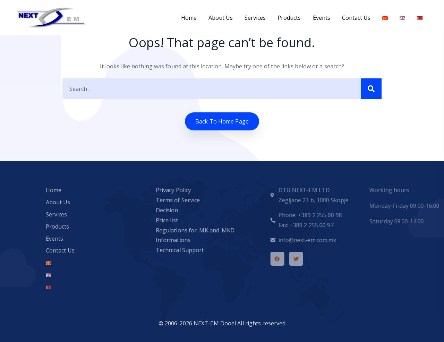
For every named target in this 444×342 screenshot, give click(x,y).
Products (289, 18)
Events (321, 18)
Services (255, 18)
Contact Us (356, 18)
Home (189, 18)
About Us (220, 18)
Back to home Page (222, 121)
